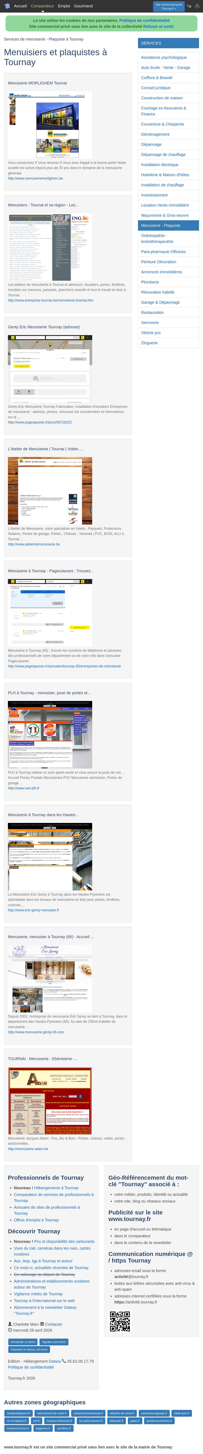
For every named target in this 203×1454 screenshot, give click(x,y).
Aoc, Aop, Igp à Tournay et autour (43, 1261)
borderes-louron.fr (18, 1428)
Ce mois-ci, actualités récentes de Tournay (51, 1267)
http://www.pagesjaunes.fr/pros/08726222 (40, 422)
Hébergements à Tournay (56, 1188)
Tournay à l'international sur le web (44, 1300)
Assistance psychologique (164, 57)
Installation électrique (159, 164)
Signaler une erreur (54, 1342)
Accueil (20, 6)
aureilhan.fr (64, 1428)
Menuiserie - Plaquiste (160, 225)
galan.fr (135, 1420)
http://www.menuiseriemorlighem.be (35, 178)
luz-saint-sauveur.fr (91, 1420)
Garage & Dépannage (160, 302)
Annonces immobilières (161, 272)
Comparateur (42, 6)
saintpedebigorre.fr (18, 1413)
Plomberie (150, 282)
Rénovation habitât (157, 292)
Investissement (154, 195)
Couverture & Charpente (162, 124)
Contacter (53, 1324)
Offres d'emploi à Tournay (36, 1220)
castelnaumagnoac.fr (154, 1413)
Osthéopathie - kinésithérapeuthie (157, 238)
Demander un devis (23, 1342)
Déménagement (155, 134)
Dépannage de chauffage (163, 154)
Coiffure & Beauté (156, 77)
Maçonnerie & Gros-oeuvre (165, 215)
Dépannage (151, 144)
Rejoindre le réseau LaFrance (29, 1349)
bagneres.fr (43, 1428)
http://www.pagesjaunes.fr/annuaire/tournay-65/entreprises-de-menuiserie (64, 666)
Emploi (64, 6)
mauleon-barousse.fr (59, 1420)
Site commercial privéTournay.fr (169, 6)
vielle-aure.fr (181, 1413)
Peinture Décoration (158, 262)
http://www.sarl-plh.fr (23, 788)
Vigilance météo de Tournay (38, 1294)
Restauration (152, 312)
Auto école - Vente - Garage (165, 67)
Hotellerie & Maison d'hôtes (165, 175)
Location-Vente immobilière (165, 205)
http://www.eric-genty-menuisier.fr (33, 910)
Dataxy (55, 1361)
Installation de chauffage (162, 185)
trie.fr (37, 1420)
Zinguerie (149, 343)
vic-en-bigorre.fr (16, 1420)
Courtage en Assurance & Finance (163, 111)
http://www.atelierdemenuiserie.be (34, 544)
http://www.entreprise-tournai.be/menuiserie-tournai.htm (50, 300)
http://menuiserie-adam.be (28, 1149)
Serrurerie (150, 322)
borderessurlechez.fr (159, 1420)
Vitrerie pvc (151, 333)
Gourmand (83, 6)
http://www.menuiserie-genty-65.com (36, 1032)
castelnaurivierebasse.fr (88, 1413)
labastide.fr (116, 1420)
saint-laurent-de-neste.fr (52, 1413)
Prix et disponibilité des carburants (64, 1241)
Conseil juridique (155, 88)
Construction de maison (162, 98)
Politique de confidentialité (144, 20)
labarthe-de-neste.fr (122, 1413)
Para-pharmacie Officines (163, 251)
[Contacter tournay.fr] (197, 6)
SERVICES (151, 43)
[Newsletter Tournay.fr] (189, 6)
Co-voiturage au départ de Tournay (44, 1274)
